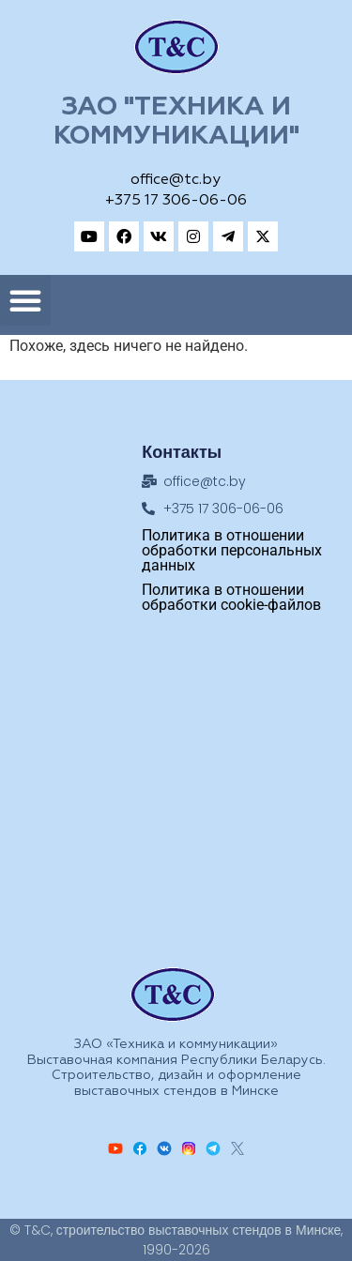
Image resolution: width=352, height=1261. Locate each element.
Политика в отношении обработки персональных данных (232, 550)
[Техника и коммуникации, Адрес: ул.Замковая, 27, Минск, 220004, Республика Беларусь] (176, 789)
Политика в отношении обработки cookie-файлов (231, 597)
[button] (25, 300)
